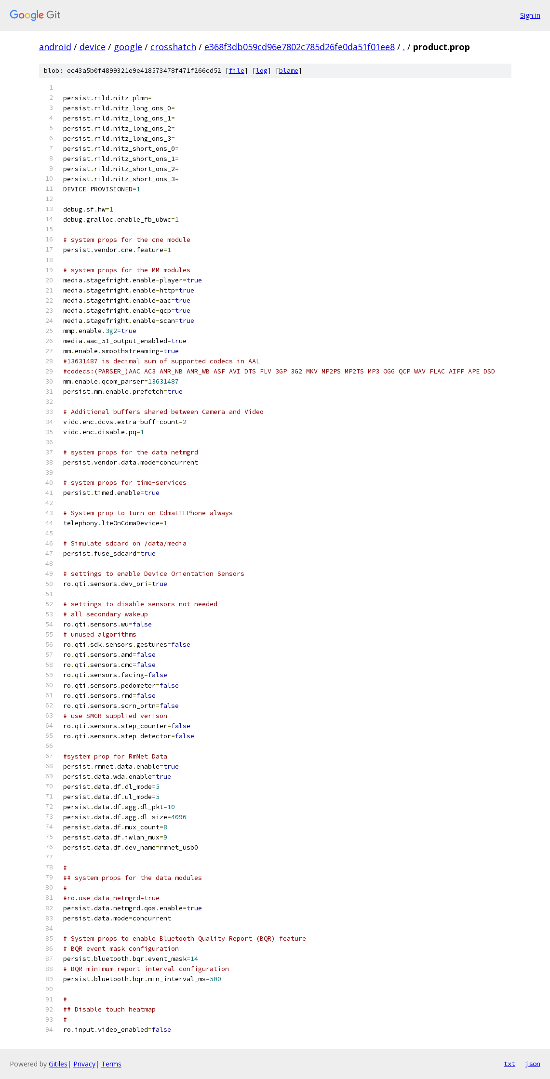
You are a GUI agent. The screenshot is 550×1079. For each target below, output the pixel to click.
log (262, 71)
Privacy (84, 1063)
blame (288, 71)
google (128, 47)
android (55, 47)
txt (509, 1063)
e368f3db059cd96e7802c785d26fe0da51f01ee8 (299, 47)
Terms (111, 1063)
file (236, 71)
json (532, 1063)
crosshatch (173, 47)
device (93, 47)
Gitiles (58, 1063)
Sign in (530, 15)
